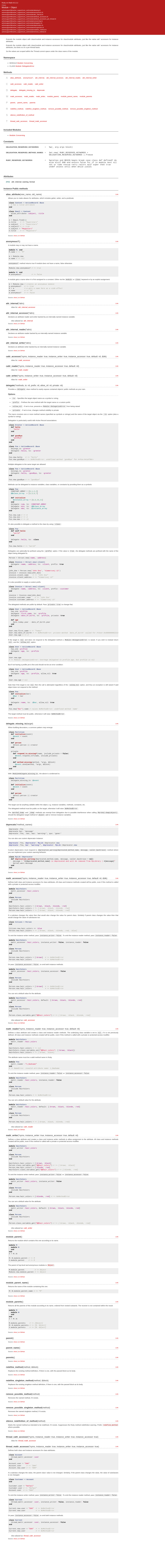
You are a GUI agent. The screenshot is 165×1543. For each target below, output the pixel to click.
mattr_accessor (16, 96)
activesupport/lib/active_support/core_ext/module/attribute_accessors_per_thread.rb (29, 19)
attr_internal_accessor (54, 78)
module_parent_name (69, 96)
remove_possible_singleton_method (84, 109)
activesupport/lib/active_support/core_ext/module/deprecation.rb (22, 25)
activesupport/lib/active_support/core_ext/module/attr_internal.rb (22, 14)
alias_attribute (15, 78)
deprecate (41, 90)
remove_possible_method (58, 109)
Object (14, 7)
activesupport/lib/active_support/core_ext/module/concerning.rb (22, 21)
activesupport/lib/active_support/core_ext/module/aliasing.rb (21, 10)
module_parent (53, 96)
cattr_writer (39, 84)
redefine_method (16, 109)
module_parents (86, 96)
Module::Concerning (25, 63)
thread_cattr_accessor (18, 121)
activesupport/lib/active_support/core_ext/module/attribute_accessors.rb (25, 17)
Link (117, 194)
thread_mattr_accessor (38, 121)
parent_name (22, 103)
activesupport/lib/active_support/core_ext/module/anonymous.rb (22, 12)
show (15, 235)
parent (12, 103)
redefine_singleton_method (35, 109)
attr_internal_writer (89, 78)
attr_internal (39, 78)
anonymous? (28, 78)
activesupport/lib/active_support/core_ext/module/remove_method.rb (24, 32)
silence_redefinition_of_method (22, 115)
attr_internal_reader (72, 78)
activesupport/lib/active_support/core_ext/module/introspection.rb (23, 27)
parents (32, 103)
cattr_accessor (15, 84)
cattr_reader (28, 84)
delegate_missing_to (27, 90)
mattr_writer (40, 96)
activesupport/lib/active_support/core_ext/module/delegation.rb (22, 23)
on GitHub (21, 235)
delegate (13, 90)
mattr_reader (29, 96)
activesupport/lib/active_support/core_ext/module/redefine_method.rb (24, 30)
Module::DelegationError (25, 66)
